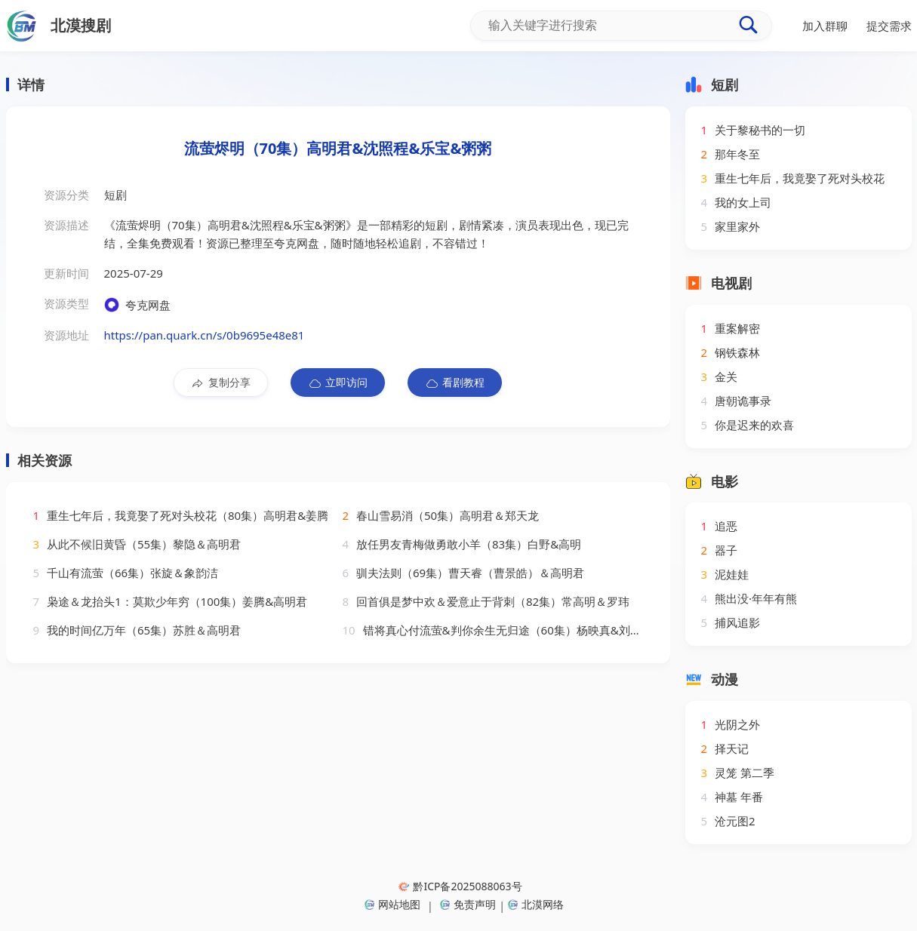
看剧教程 (455, 382)
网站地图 (392, 904)
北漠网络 (536, 904)
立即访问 (338, 382)
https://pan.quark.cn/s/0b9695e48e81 (204, 335)
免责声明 (468, 904)
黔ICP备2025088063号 (460, 886)
